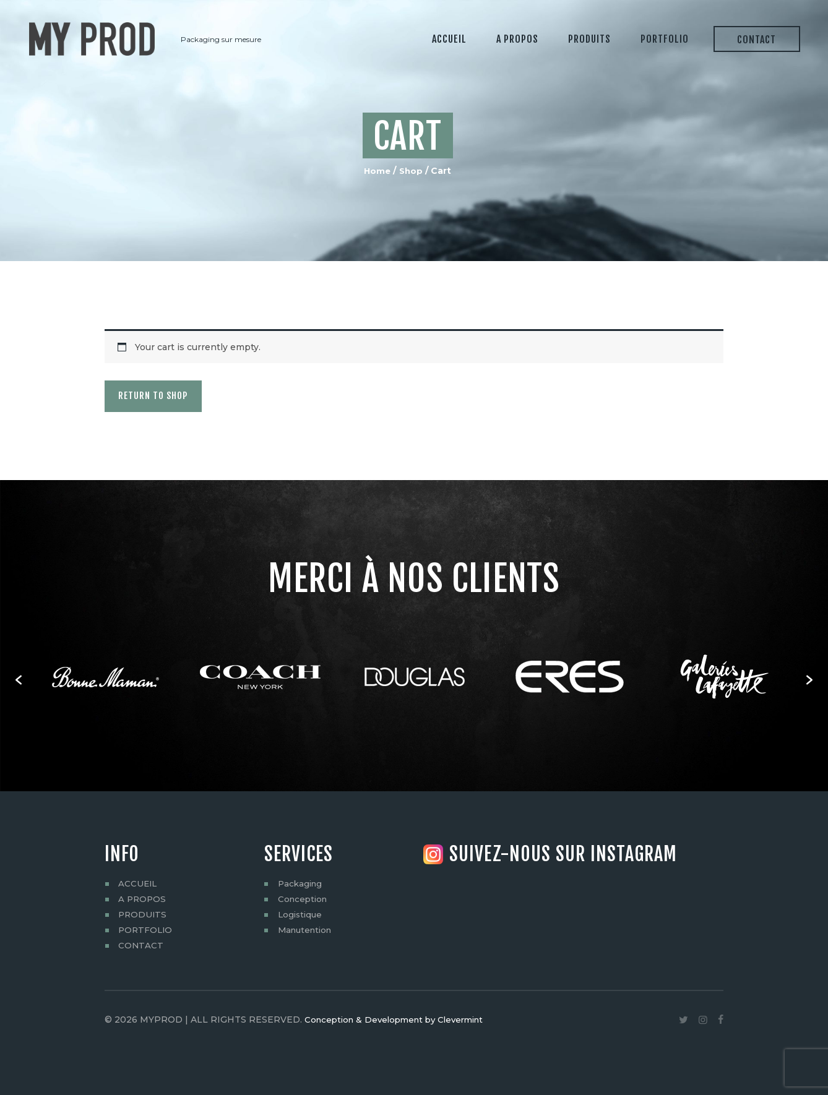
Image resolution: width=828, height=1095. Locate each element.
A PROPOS (143, 898)
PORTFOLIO (146, 929)
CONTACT (141, 944)
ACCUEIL (138, 882)
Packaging (301, 882)
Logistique (301, 913)
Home (376, 170)
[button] (18, 679)
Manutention (307, 929)
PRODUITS (143, 913)
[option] (105, 679)
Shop (411, 170)
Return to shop (167, 396)
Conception (304, 898)
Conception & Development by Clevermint (400, 1018)
